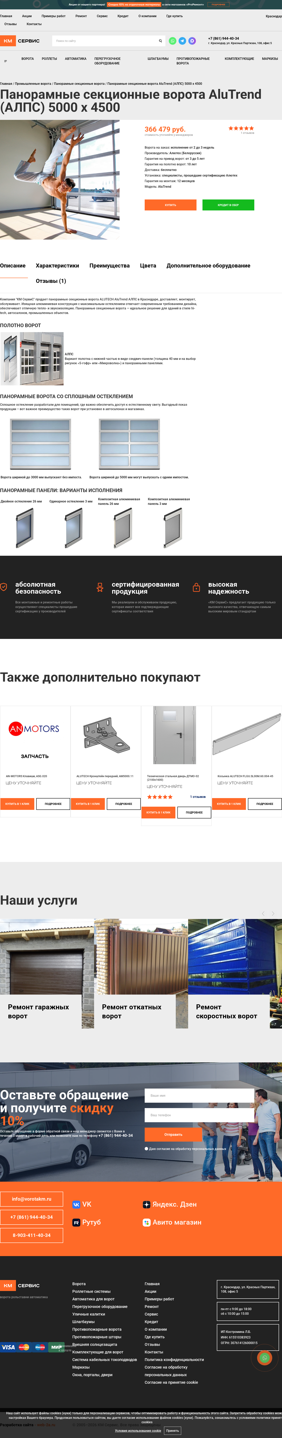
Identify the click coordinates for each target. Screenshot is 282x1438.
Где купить (174, 16)
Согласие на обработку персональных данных (166, 1371)
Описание (13, 265)
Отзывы (10, 24)
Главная (6, 16)
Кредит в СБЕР (228, 205)
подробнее (53, 803)
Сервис (102, 16)
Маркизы (270, 59)
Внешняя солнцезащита (94, 1344)
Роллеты (49, 59)
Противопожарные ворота (193, 61)
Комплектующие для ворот (97, 1352)
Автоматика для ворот (93, 1299)
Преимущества (109, 265)
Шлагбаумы (158, 59)
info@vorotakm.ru (31, 1199)
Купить (170, 205)
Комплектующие (239, 59)
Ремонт (81, 16)
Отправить (173, 1134)
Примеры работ (54, 16)
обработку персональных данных (200, 1149)
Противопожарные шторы (96, 1336)
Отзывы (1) (51, 281)
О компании (147, 16)
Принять (172, 1431)
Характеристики (57, 265)
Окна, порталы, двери (92, 1374)
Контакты (34, 24)
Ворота (28, 59)
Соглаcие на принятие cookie (171, 1382)
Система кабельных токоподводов (104, 1359)
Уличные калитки (88, 1314)
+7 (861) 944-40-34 (223, 38)
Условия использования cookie (138, 1431)
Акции (27, 16)
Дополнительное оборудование (208, 265)
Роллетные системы (91, 1291)
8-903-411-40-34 (32, 1235)
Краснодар (274, 16)
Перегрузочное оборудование (107, 61)
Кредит (123, 16)
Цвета (148, 265)
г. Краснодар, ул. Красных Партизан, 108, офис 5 (240, 43)
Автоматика (75, 59)
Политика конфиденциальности (174, 1359)
